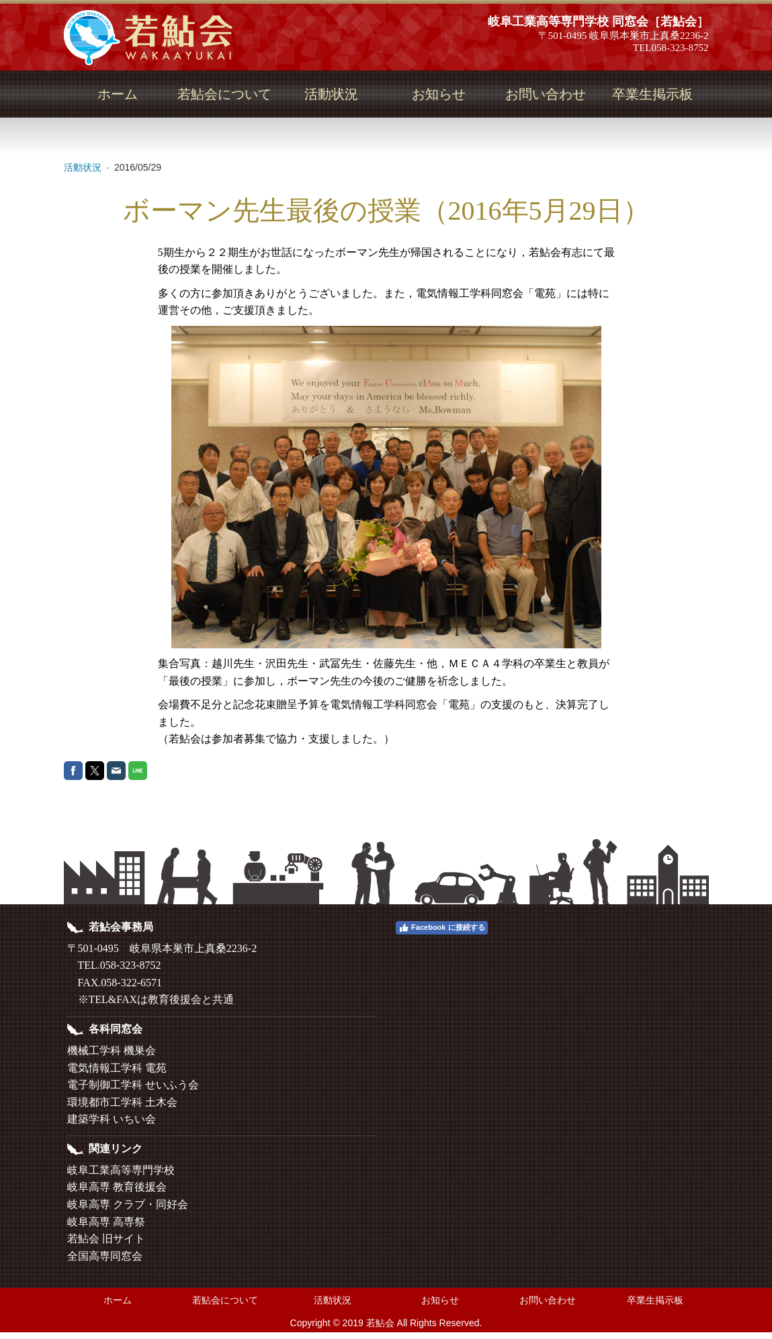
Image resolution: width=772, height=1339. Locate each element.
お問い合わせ (545, 94)
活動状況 (331, 94)
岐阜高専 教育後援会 (117, 1187)
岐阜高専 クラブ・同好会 (127, 1204)
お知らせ (439, 94)
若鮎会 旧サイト (106, 1238)
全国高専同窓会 (104, 1256)
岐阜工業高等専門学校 (121, 1170)
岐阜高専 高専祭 (106, 1221)
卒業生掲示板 (652, 94)
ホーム (117, 94)
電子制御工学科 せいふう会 (133, 1084)
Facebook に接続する (441, 927)
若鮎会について (224, 94)
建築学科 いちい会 (111, 1119)
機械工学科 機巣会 (111, 1050)
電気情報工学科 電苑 (117, 1068)
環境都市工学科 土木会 (122, 1102)
